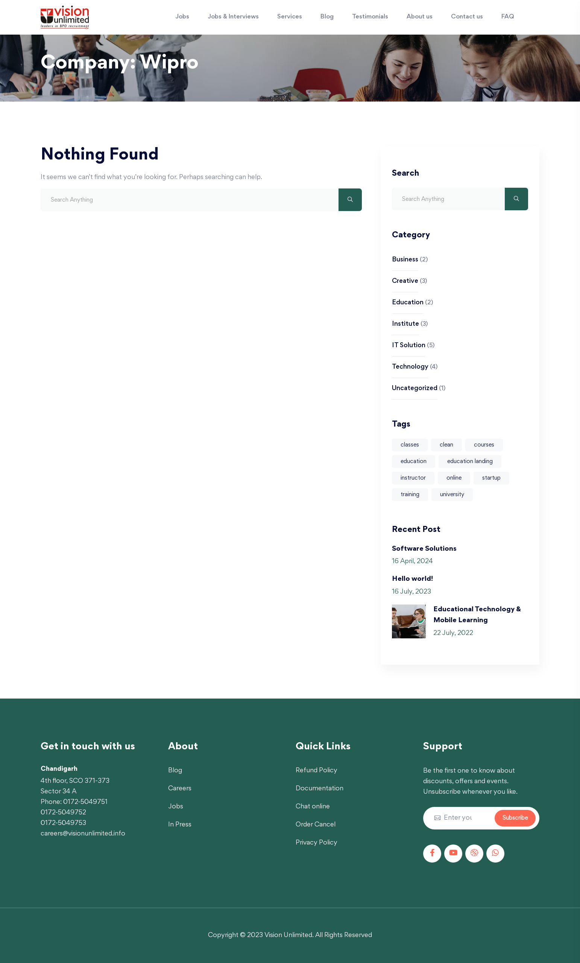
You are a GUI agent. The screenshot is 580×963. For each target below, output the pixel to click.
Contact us (467, 17)
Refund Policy (316, 771)
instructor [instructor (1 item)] (413, 478)
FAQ (507, 17)
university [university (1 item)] (452, 494)
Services (289, 17)
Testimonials (370, 17)
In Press (179, 825)
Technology (410, 367)
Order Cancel (316, 825)
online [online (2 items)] (454, 478)
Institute (405, 324)
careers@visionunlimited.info (83, 834)
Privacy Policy (316, 843)
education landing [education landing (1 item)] (470, 461)
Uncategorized (414, 389)
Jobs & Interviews (233, 17)
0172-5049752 (63, 813)
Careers (179, 789)
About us (420, 17)
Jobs (182, 17)
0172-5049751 (85, 802)
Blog (327, 17)
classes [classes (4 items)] (410, 445)
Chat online (313, 807)
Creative (405, 281)
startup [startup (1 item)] (491, 478)
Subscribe (515, 818)
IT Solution (408, 346)
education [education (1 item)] (414, 461)
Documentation (319, 789)
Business (405, 260)
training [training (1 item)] (410, 494)
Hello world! (412, 579)
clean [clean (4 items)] (446, 445)
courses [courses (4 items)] (484, 445)
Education (408, 303)
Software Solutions (424, 549)
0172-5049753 (63, 823)
